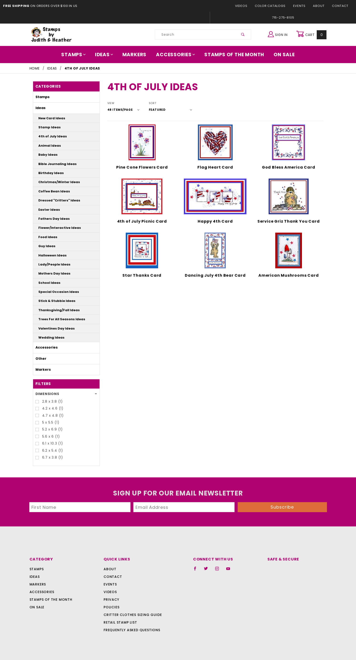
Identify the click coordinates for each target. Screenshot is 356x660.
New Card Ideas (49, 118)
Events (301, 6)
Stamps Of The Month (232, 54)
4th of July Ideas (49, 136)
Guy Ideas (45, 246)
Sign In (279, 34)
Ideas (107, 54)
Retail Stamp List (120, 622)
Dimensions (46, 394)
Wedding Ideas (48, 337)
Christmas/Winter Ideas (54, 182)
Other (39, 358)
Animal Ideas (47, 145)
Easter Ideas (46, 209)
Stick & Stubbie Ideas (53, 301)
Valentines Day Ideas (52, 328)
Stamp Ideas (47, 127)
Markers (136, 54)
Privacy (111, 599)
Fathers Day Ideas (50, 218)
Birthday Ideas (48, 173)
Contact (340, 6)
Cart (312, 34)
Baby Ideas (46, 154)
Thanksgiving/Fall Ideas (54, 310)
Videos (245, 6)
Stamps (77, 54)
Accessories (175, 54)
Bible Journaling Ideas (53, 164)
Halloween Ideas (49, 255)
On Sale (281, 54)
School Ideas (47, 283)
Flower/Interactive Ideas (55, 228)
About (320, 6)
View (110, 103)
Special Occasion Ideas (54, 292)
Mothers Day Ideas (51, 273)
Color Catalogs (273, 6)
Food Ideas (46, 237)
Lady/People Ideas (51, 264)
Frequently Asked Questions (131, 630)
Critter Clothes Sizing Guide (131, 615)
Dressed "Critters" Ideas (54, 200)
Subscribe (282, 507)
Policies (111, 607)
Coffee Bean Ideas (51, 191)
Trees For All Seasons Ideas (57, 319)
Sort (149, 103)
